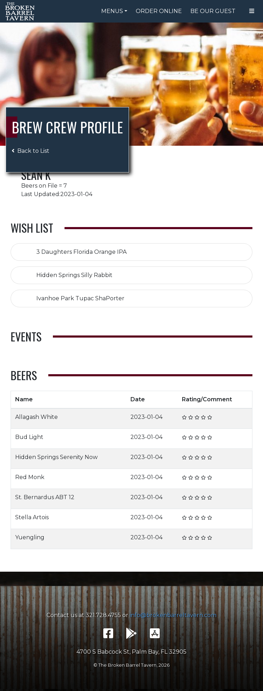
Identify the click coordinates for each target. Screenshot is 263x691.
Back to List (30, 150)
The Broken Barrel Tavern (21, 11)
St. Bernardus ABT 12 (44, 497)
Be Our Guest (213, 11)
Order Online (159, 11)
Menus (112, 11)
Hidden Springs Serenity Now (56, 457)
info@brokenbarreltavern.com (173, 615)
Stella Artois (32, 517)
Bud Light (29, 437)
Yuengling (29, 537)
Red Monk (29, 477)
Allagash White (36, 417)
